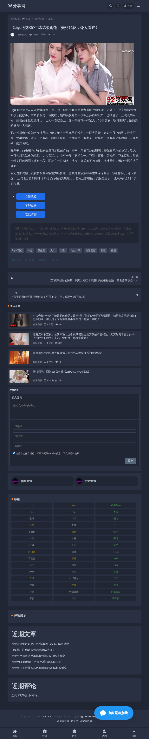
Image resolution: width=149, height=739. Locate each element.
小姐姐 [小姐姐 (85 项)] (31, 531)
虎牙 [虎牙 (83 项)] (115, 578)
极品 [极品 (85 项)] (115, 545)
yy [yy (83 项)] (74, 511)
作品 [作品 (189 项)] (74, 518)
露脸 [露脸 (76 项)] (31, 598)
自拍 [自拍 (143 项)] (31, 578)
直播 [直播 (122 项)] (74, 558)
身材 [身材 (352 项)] (31, 591)
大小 (52, 250)
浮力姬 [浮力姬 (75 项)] (31, 551)
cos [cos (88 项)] (74, 505)
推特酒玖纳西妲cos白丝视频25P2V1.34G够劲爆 (61, 371)
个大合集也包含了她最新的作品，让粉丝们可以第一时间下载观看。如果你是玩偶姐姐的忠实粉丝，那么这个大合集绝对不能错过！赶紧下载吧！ (85, 317)
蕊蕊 (103, 250)
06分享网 (17, 5)
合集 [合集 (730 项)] (31, 525)
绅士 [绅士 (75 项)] (31, 571)
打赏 (16, 260)
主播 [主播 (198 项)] (31, 518)
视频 (113, 250)
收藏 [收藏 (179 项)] (31, 545)
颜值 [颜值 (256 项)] (74, 598)
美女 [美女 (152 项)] (115, 571)
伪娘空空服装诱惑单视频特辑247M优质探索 (38, 655)
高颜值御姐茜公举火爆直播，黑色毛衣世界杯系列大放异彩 (67, 352)
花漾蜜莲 (91, 250)
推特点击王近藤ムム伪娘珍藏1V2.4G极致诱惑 (39, 667)
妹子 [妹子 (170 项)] (115, 525)
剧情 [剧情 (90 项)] (115, 518)
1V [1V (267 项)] (31, 505)
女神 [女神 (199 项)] (74, 525)
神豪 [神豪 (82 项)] (115, 558)
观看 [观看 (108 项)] (31, 585)
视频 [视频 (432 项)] (74, 585)
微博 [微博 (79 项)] (74, 531)
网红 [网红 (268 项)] (74, 571)
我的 (104, 733)
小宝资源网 (86, 721)
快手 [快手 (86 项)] (115, 531)
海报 (42, 260)
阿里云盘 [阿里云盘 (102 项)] (115, 591)
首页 (27, 18)
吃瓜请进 (31, 214)
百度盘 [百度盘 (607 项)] (31, 558)
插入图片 (16, 397)
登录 (128, 5)
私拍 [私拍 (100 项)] (31, 565)
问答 (74, 733)
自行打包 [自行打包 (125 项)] (74, 578)
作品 (30, 250)
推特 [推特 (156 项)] (74, 538)
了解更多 (31, 205)
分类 (45, 733)
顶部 (134, 733)
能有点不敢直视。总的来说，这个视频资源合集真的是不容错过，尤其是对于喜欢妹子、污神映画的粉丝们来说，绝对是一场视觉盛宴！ (85, 336)
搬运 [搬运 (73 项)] (115, 538)
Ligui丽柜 (17, 250)
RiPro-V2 (46, 716)
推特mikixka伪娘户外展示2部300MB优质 (36, 661)
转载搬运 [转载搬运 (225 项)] (74, 591)
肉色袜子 (75, 250)
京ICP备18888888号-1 (87, 716)
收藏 (29, 260)
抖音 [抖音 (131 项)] (31, 538)
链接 (55, 260)
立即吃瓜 (31, 196)
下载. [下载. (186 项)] (116, 511)
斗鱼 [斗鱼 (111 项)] (74, 545)
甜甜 (62, 250)
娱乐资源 (39, 18)
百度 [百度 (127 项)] (74, 551)
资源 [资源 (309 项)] (115, 585)
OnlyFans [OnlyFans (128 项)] (116, 505)
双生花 (41, 250)
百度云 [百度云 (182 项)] (115, 551)
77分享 (74, 721)
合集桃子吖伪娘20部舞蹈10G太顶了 (33, 649)
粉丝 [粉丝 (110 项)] (74, 565)
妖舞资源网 (63, 721)
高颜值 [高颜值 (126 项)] (115, 598)
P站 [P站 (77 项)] (32, 511)
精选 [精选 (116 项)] (115, 565)
